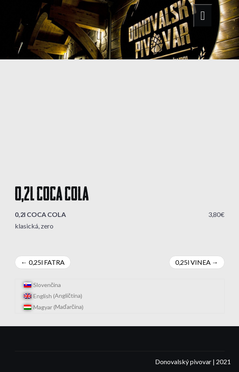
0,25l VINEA (193, 262)
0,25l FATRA (47, 262)
